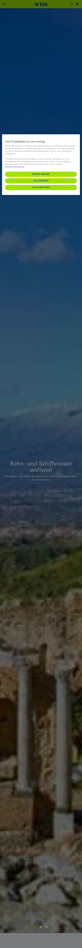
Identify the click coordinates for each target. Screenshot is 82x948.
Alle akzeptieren (41, 187)
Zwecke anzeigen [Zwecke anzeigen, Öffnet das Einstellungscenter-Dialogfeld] (41, 174)
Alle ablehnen (41, 181)
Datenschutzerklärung (14, 167)
